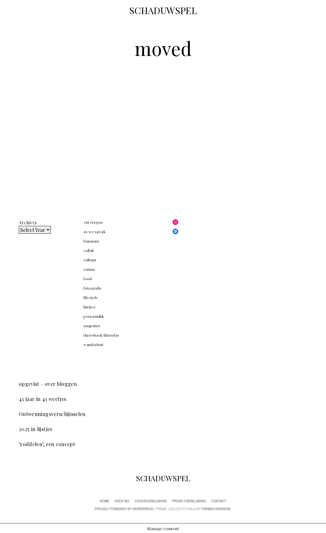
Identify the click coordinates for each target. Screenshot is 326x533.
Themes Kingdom (215, 509)
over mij (122, 501)
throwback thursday (101, 335)
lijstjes (89, 306)
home (104, 501)
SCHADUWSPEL (163, 10)
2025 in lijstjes (35, 429)
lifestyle (90, 297)
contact (218, 501)
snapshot (91, 325)
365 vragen (93, 222)
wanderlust (93, 344)
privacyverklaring (189, 501)
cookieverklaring (151, 501)
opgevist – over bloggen (48, 384)
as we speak (94, 231)
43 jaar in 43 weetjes (42, 399)
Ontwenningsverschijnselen (52, 414)
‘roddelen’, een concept (47, 444)
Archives (28, 223)
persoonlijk (93, 316)
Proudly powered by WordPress (124, 509)
